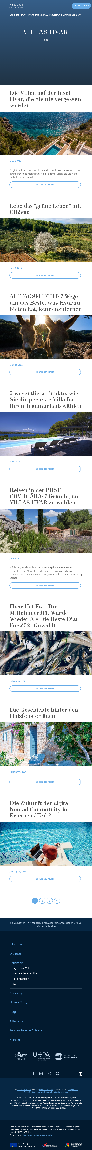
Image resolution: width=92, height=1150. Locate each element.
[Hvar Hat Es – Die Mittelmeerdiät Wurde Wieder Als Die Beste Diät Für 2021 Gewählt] (46, 655)
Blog (13, 1012)
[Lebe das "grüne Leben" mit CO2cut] (46, 242)
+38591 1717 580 (24, 1089)
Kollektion (16, 963)
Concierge (16, 993)
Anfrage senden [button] (81, 5)
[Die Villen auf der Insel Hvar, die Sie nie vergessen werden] (46, 135)
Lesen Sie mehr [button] (45, 184)
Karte (16, 984)
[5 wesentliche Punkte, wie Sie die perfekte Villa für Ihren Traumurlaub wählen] (46, 435)
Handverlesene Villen (25, 973)
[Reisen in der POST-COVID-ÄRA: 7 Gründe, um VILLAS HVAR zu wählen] (46, 532)
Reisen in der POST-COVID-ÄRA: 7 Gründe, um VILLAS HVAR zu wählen (45, 497)
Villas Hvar (17, 945)
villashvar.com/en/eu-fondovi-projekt (37, 1135)
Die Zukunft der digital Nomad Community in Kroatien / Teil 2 (40, 810)
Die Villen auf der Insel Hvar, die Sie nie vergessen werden (45, 100)
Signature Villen (22, 968)
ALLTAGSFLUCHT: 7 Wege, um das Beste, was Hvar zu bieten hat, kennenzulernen (46, 303)
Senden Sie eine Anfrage (26, 1031)
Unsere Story (18, 1002)
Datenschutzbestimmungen (56, 1092)
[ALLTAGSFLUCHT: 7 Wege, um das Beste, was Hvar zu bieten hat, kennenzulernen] (46, 339)
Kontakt (15, 1040)
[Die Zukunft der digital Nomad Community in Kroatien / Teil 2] (46, 845)
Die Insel (15, 954)
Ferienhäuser (21, 979)
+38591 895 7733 (46, 1089)
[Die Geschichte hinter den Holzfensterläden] (46, 746)
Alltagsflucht (18, 1021)
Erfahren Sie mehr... (46, 14)
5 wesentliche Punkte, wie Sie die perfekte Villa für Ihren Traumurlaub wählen (45, 400)
